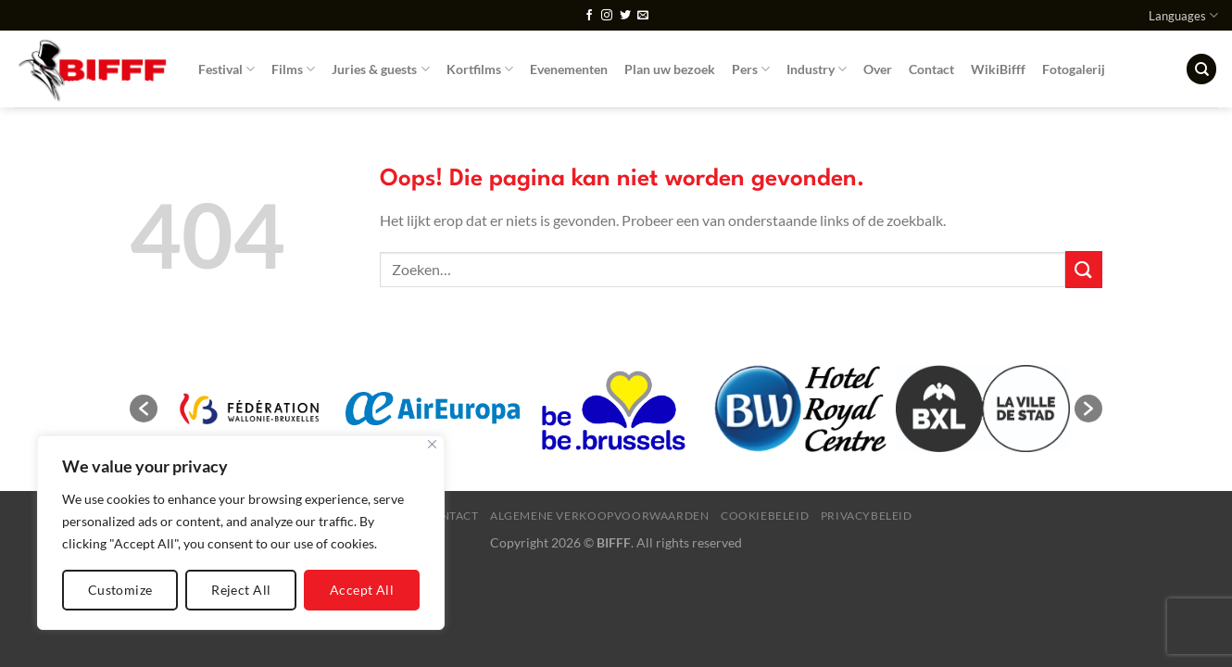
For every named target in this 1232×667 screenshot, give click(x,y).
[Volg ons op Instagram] (606, 15)
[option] (249, 409)
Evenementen (569, 69)
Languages (1183, 15)
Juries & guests (380, 69)
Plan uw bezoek (669, 69)
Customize (120, 590)
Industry (816, 69)
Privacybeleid (866, 515)
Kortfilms (479, 69)
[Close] (432, 444)
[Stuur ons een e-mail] (642, 15)
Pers (751, 69)
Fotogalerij (1073, 69)
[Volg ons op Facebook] (589, 15)
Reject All (240, 590)
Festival (226, 69)
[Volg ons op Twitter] (625, 15)
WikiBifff (998, 69)
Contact (931, 69)
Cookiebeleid (765, 515)
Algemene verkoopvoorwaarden (600, 515)
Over (877, 69)
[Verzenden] (1083, 269)
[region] (241, 532)
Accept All (362, 590)
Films (293, 69)
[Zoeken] (1201, 69)
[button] (143, 408)
